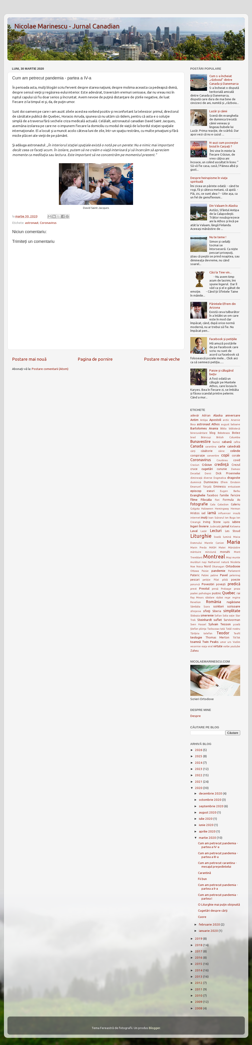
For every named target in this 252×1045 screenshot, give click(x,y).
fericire (235, 495)
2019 (199, 938)
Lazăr (204, 531)
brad (193, 437)
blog (212, 432)
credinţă (221, 464)
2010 (199, 995)
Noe (192, 566)
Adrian (206, 415)
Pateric (195, 575)
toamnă (195, 642)
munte (236, 557)
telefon (208, 633)
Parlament (234, 570)
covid (236, 460)
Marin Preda (198, 547)
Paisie (205, 570)
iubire (236, 522)
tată (222, 628)
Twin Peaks (210, 642)
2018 (199, 945)
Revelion (195, 602)
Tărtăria (194, 633)
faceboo (212, 495)
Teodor (223, 633)
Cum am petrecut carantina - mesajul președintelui (217, 864)
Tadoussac (213, 628)
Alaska (218, 415)
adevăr (194, 415)
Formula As (231, 499)
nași (204, 562)
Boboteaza (224, 433)
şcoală (236, 624)
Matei (222, 547)
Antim (194, 420)
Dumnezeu (211, 482)
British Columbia (228, 437)
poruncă (195, 584)
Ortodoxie (233, 566)
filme (194, 499)
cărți (192, 451)
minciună (210, 552)
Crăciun (207, 464)
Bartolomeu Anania (204, 428)
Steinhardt (204, 620)
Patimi (205, 575)
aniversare (232, 415)
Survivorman (232, 619)
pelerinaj (235, 575)
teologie (196, 637)
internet (195, 517)
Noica (199, 566)
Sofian (218, 615)
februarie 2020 (210, 924)
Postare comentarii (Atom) (50, 369)
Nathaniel (214, 562)
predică (234, 584)
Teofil (237, 633)
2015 (199, 964)
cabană (227, 442)
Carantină (204, 873)
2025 (199, 756)
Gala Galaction (219, 504)
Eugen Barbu (230, 491)
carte (221, 446)
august (225, 424)
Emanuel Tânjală (200, 486)
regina (236, 597)
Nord (207, 566)
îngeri (194, 526)
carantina (210, 446)
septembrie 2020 (211, 806)
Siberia (216, 611)
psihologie (205, 593)
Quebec (228, 593)
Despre (195, 716)
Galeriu (235, 504)
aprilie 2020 (207, 831)
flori (217, 499)
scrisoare (233, 606)
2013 (199, 976)
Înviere (204, 526)
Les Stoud (232, 530)
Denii (208, 473)
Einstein (235, 482)
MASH (212, 547)
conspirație (197, 455)
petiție (207, 579)
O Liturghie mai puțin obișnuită (219, 904)
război (219, 597)
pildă (225, 579)
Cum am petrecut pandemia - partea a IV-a (218, 845)
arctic (226, 420)
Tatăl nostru (233, 628)
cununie (222, 468)
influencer (224, 513)
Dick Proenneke (228, 473)
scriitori (218, 606)
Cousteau (222, 460)
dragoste (233, 477)
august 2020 (208, 812)
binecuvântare (198, 433)
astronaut (31, 223)
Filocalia (206, 499)
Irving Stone (212, 521)
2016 (199, 957)
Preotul (204, 588)
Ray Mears (197, 597)
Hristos (194, 513)
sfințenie (195, 611)
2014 (199, 970)
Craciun (194, 464)
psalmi (194, 593)
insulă (236, 513)
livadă (217, 536)
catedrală (233, 446)
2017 (199, 951)
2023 (199, 769)
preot (193, 588)
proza (237, 588)
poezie (235, 579)
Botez (236, 432)
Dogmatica (220, 477)
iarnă (211, 513)
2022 (199, 775)
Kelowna (235, 526)
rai (238, 593)
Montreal (214, 556)
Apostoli (215, 420)
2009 (199, 1002)
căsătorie (207, 450)
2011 (199, 989)
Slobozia (195, 615)
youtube (235, 646)
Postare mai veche (162, 359)
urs (229, 642)
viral (210, 646)
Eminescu (220, 486)
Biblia (223, 428)
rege (227, 597)
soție (232, 615)
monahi (225, 551)
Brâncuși (206, 437)
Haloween (207, 508)
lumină (227, 536)
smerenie (207, 615)
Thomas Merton (217, 637)
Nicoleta (235, 562)
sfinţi (206, 611)
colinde (235, 451)
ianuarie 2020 (209, 930)
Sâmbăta (195, 606)
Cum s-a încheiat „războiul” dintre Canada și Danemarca (224, 79)
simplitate (231, 611)
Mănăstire (234, 547)
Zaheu (194, 650)
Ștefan (194, 628)
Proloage (226, 588)
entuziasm (234, 486)
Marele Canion (214, 542)
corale (236, 455)
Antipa (204, 420)
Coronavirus (48, 223)
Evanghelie (197, 495)
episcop (195, 491)
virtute (218, 646)
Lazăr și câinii (218, 111)
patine (214, 575)
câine (221, 451)
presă (215, 588)
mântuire (195, 552)
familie (224, 495)
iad (203, 513)
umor (223, 642)
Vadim (236, 642)
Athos (215, 424)
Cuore (202, 917)
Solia (225, 615)
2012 (199, 983)
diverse (208, 477)
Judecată (215, 526)
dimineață (196, 477)
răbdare (209, 597)
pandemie (218, 571)
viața (204, 646)
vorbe (226, 646)
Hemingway (222, 508)
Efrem (224, 482)
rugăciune (233, 602)
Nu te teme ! (217, 237)
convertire (213, 455)
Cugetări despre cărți (212, 910)
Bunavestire (200, 441)
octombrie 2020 (210, 799)
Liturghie (200, 536)
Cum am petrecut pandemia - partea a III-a (218, 855)
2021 (199, 781)
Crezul (236, 464)
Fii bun (202, 879)
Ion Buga (230, 517)
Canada (196, 446)
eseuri (211, 490)
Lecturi (216, 531)
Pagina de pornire (95, 359)
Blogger (154, 1028)
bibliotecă (234, 428)
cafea (237, 442)
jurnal (225, 526)
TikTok (236, 637)
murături (195, 562)
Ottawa (194, 570)
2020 (199, 788)
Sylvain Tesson (219, 624)
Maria (233, 542)
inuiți (204, 517)
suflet (218, 620)
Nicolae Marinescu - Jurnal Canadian (67, 26)
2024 (199, 762)
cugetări (207, 469)
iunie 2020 (206, 825)
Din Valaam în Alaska (223, 205)
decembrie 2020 (211, 793)
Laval (194, 531)
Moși (229, 557)
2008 (199, 1008)
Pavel (224, 575)
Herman (235, 508)
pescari (195, 579)
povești (221, 584)
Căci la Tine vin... (220, 272)
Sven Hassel (198, 624)
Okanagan (218, 566)
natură (225, 562)
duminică (195, 482)
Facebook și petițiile (223, 339)
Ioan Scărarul (216, 517)
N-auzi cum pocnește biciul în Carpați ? (223, 144)
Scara (207, 606)
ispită (226, 522)
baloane (235, 424)
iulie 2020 (206, 818)
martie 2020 (208, 837)
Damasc (235, 469)
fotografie (199, 504)
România (213, 602)
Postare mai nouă (29, 359)
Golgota (195, 508)
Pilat (216, 579)
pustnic (216, 593)
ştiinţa (202, 628)
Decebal (195, 473)
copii (225, 455)
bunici (216, 442)
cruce (194, 468)
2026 (199, 750)
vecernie (195, 646)
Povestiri (208, 584)
